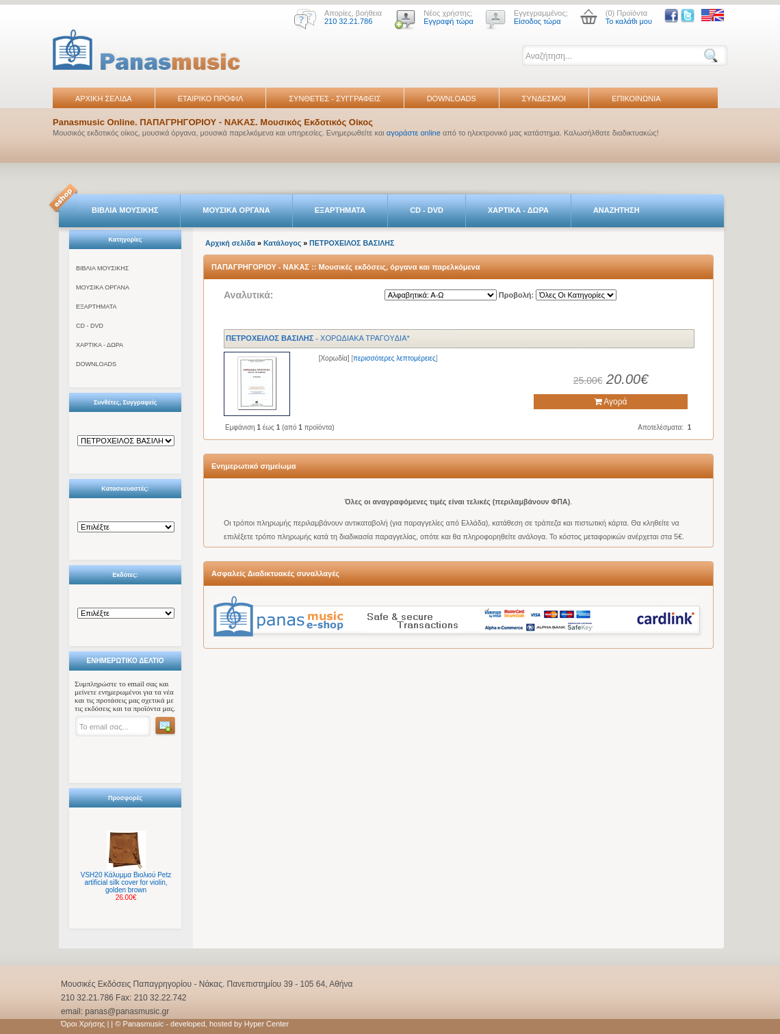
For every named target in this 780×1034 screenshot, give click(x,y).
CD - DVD (426, 210)
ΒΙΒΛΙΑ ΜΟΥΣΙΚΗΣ (125, 210)
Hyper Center (266, 1024)
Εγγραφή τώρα (448, 21)
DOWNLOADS (451, 98)
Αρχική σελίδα (230, 243)
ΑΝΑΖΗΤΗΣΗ (616, 210)
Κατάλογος (282, 243)
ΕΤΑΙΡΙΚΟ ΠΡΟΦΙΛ (211, 98)
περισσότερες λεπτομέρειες (394, 358)
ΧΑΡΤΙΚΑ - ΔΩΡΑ (518, 210)
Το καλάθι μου (629, 21)
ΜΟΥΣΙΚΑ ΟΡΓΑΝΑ (236, 210)
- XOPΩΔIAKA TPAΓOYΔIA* (318, 338)
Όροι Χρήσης (83, 1024)
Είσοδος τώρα (537, 21)
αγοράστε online (414, 133)
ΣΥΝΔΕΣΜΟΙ (544, 98)
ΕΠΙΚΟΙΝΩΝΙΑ (636, 98)
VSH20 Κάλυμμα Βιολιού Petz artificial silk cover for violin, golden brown (126, 882)
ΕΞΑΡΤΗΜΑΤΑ (340, 210)
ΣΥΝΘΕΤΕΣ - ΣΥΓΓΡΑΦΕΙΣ (334, 98)
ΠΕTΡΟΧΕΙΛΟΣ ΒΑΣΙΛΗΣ (351, 243)
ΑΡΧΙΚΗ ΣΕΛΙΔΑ (103, 98)
